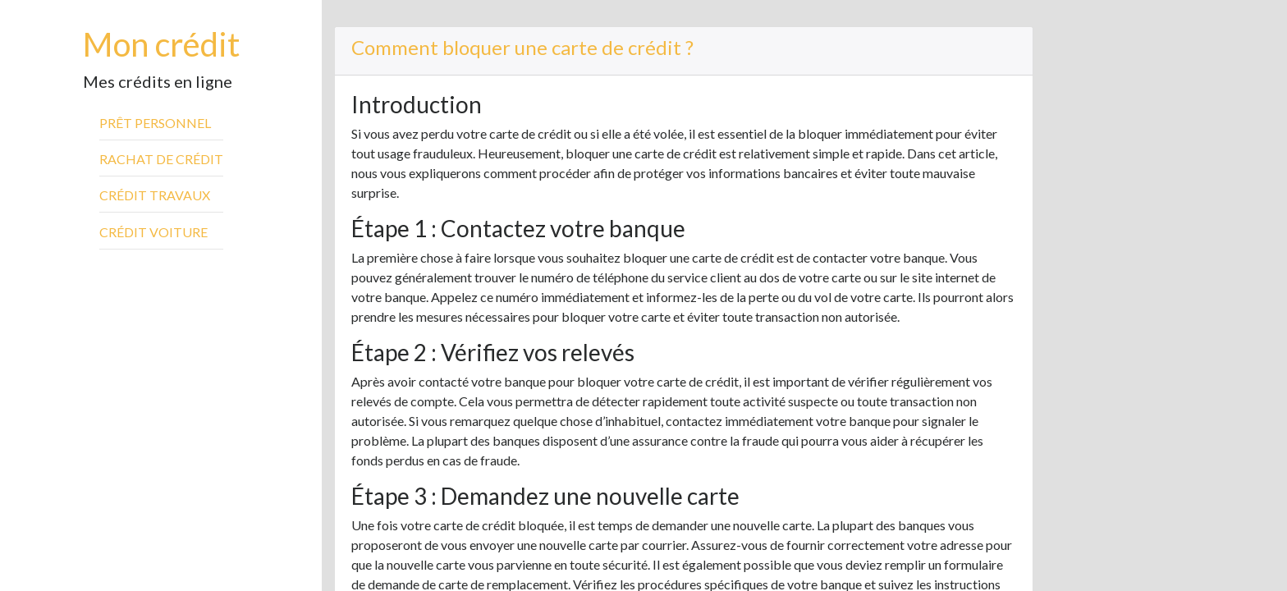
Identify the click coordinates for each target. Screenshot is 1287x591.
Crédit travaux (154, 195)
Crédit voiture (153, 232)
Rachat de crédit (161, 159)
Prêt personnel (155, 123)
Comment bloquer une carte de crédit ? (522, 47)
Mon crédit (161, 44)
